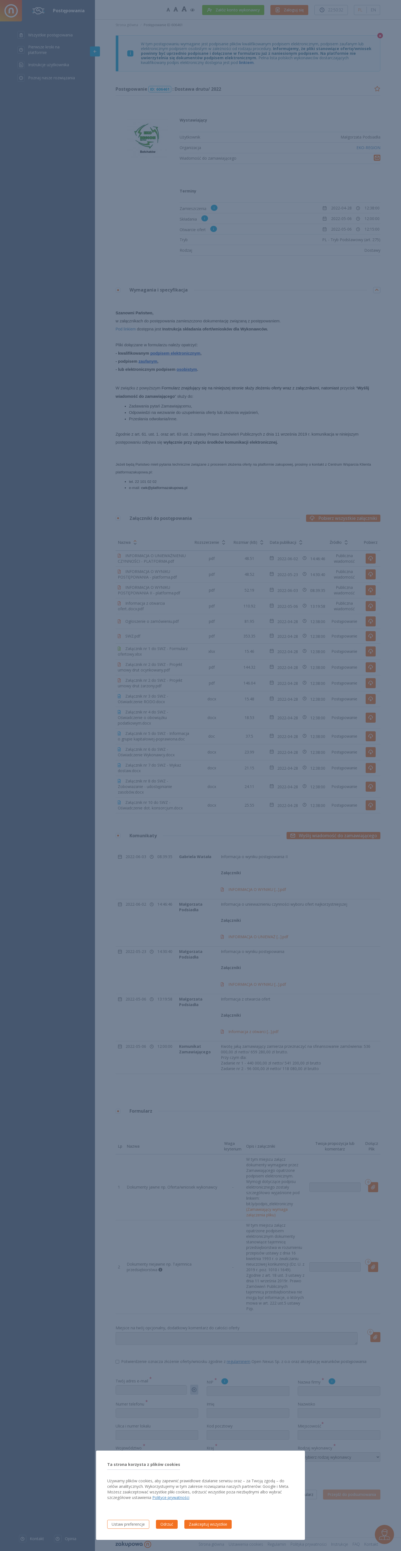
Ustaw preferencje (128, 1524)
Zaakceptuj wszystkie (208, 1524)
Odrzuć (166, 1524)
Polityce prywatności (170, 1497)
